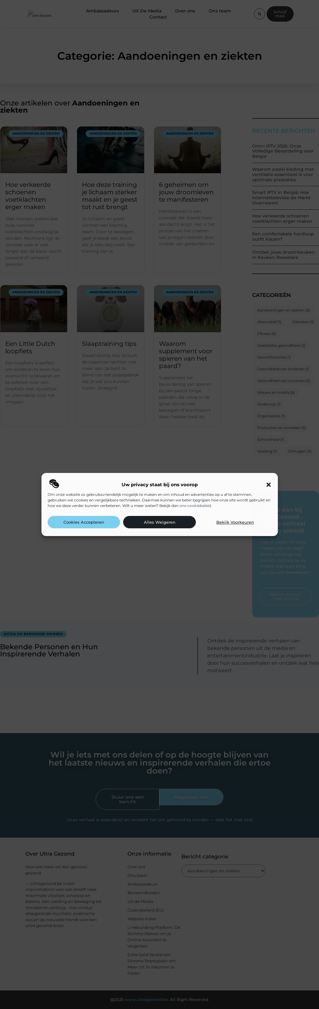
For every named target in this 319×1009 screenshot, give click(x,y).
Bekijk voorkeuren (235, 522)
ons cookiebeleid (195, 505)
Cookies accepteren (83, 522)
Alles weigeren (159, 522)
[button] (268, 485)
